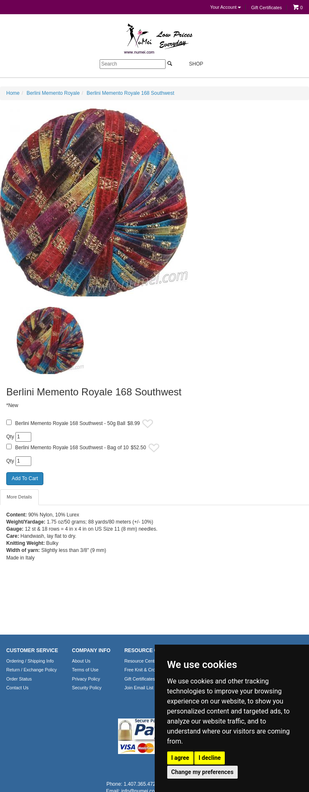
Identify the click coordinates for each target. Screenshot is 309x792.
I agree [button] (180, 757)
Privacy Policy (86, 678)
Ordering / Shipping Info (30, 660)
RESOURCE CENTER (149, 650)
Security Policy (87, 687)
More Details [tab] (19, 496)
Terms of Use (85, 669)
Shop (191, 64)
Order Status (19, 678)
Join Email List (138, 687)
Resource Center (141, 660)
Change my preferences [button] (202, 772)
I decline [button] (209, 757)
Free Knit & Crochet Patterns (153, 669)
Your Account (225, 7)
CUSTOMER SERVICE (32, 650)
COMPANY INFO (91, 650)
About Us (81, 660)
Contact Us (17, 687)
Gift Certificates (266, 7)
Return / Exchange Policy (31, 669)
